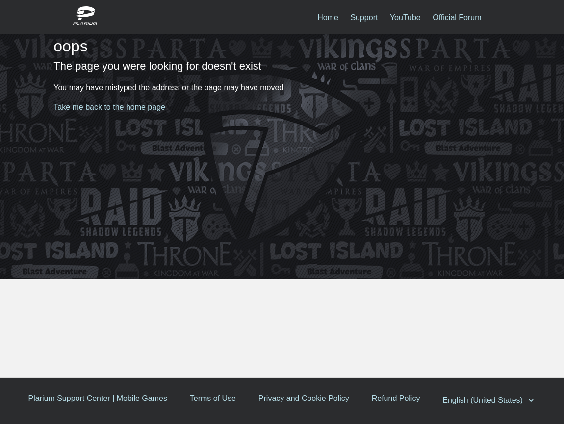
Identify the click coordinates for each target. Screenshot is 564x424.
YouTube (405, 17)
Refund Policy (397, 398)
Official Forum (457, 17)
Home (327, 17)
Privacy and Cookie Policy (304, 398)
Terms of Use (213, 398)
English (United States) (485, 400)
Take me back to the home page (109, 107)
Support (364, 17)
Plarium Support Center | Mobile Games (97, 398)
